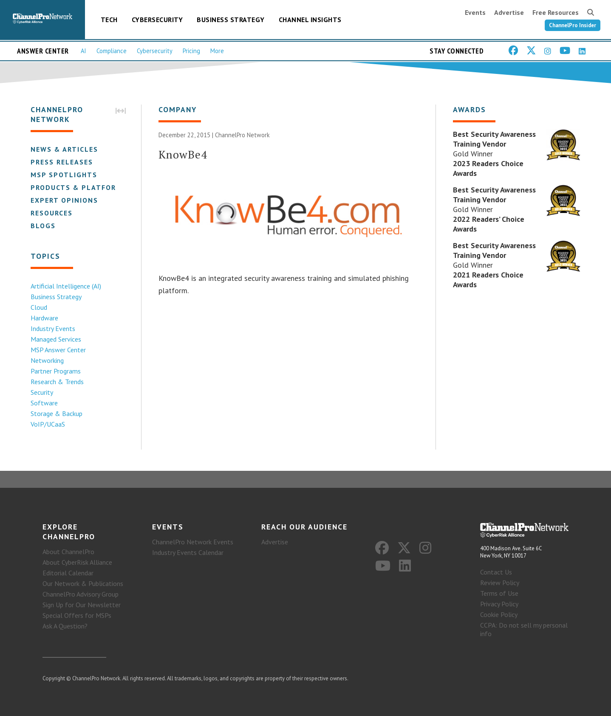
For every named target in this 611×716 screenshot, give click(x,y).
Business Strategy (231, 19)
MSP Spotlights (64, 174)
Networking (47, 360)
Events (475, 12)
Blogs (43, 225)
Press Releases (62, 162)
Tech (109, 19)
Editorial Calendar (67, 573)
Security (42, 392)
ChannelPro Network (242, 135)
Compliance (111, 51)
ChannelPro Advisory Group (80, 594)
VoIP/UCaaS (48, 424)
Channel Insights (310, 19)
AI (83, 51)
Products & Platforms (79, 187)
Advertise (509, 12)
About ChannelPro (68, 551)
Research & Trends (57, 381)
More (217, 51)
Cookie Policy (499, 614)
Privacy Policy (499, 604)
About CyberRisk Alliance (77, 562)
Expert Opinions (64, 200)
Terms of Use (499, 593)
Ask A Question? (65, 626)
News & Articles (64, 149)
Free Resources (555, 12)
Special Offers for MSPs (76, 615)
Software (44, 403)
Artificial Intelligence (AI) (66, 286)
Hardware (44, 318)
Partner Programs (56, 371)
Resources (52, 213)
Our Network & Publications (82, 583)
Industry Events (53, 328)
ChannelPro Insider (572, 25)
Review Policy (499, 582)
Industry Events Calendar (187, 552)
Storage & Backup (56, 413)
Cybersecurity (157, 19)
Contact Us (496, 572)
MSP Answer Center (58, 349)
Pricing (191, 51)
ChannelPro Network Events (192, 542)
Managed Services (56, 339)
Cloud (39, 307)
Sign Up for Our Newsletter (81, 604)
